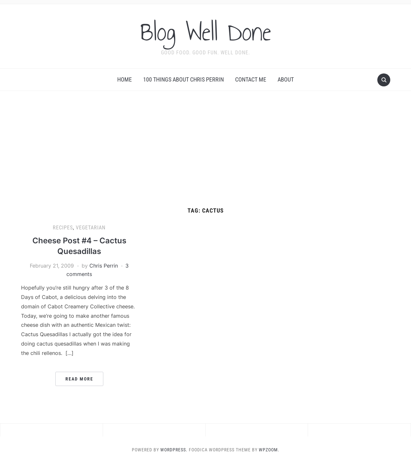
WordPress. (174, 449)
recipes (63, 228)
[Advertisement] (205, 149)
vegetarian (91, 228)
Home (124, 79)
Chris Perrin (103, 265)
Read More (79, 378)
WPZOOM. (269, 449)
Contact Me (250, 79)
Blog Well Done (205, 32)
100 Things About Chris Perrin (183, 79)
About (286, 79)
